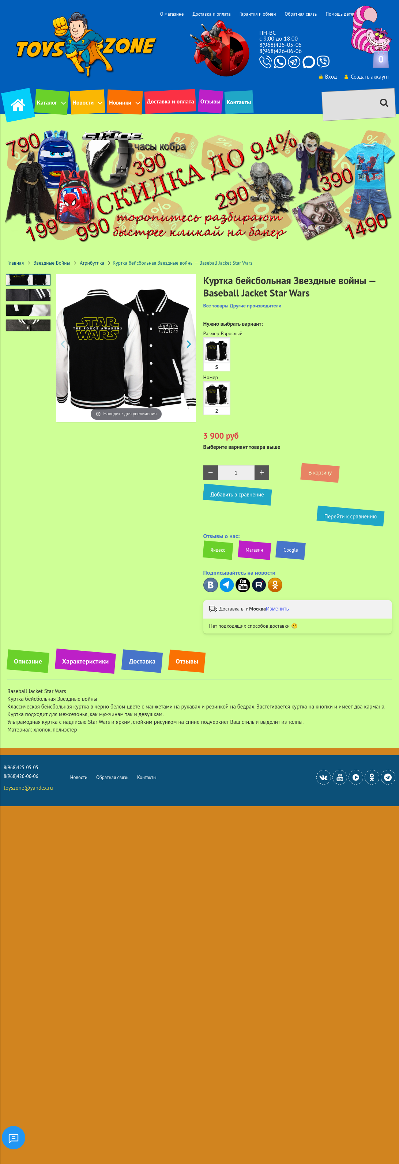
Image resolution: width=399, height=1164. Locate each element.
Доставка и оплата (211, 14)
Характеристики (85, 661)
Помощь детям (340, 14)
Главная (15, 263)
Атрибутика (92, 263)
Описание (28, 661)
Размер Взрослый (223, 333)
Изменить (277, 609)
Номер (210, 377)
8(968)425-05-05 (280, 44)
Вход (328, 76)
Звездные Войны (52, 263)
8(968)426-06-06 (280, 50)
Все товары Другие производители (242, 306)
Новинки (120, 102)
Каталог (47, 102)
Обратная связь (301, 14)
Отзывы (210, 101)
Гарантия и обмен (258, 14)
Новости (83, 102)
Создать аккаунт (367, 76)
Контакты (239, 102)
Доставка (142, 661)
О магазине (172, 14)
